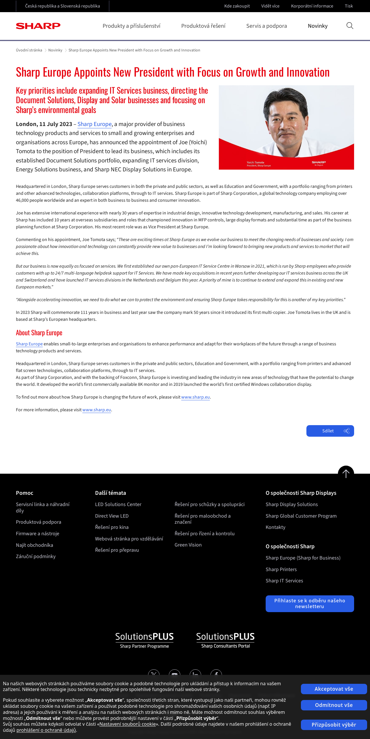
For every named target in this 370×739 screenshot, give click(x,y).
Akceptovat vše (334, 689)
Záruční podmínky (36, 556)
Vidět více (271, 6)
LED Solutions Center (118, 504)
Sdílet (335, 431)
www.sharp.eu (195, 397)
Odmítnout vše (334, 705)
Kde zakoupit (237, 6)
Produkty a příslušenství (133, 26)
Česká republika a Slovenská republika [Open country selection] (62, 6)
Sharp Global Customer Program (301, 516)
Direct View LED (112, 516)
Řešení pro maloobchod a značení (203, 519)
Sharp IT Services (284, 580)
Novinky (318, 26)
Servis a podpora (267, 26)
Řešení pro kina (112, 527)
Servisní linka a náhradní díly (42, 507)
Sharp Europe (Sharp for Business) (303, 558)
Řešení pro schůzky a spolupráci (210, 504)
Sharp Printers (281, 569)
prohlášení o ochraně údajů (46, 730)
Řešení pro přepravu (117, 550)
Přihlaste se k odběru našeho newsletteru (309, 603)
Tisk (349, 6)
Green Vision (188, 545)
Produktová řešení (204, 26)
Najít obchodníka (34, 545)
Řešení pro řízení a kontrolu (205, 533)
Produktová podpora (38, 522)
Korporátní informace (312, 6)
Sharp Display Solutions (292, 504)
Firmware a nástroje (37, 533)
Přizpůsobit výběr (334, 724)
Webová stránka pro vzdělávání (129, 538)
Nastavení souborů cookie (127, 724)
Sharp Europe (94, 124)
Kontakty (275, 527)
